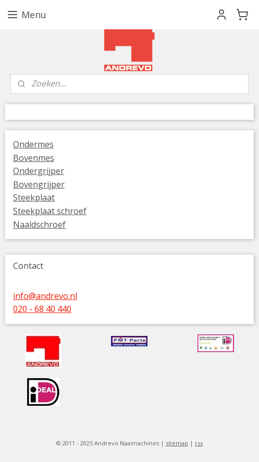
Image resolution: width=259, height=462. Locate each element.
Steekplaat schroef (50, 211)
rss (199, 443)
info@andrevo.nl (45, 296)
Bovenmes (33, 158)
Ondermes (33, 144)
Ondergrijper (38, 171)
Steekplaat (34, 197)
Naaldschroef (39, 224)
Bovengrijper (39, 184)
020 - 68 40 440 (42, 309)
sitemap (177, 443)
